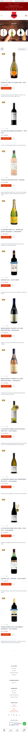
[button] (26, 15)
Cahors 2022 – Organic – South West (13, 578)
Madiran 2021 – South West (10, 280)
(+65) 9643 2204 (14, 706)
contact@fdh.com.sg (14, 711)
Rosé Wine (3, 38)
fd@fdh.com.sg (14, 710)
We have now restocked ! (14, 1)
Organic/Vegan (21, 38)
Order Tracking (17, 3)
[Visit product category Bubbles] (12, 32)
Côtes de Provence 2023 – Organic (13, 180)
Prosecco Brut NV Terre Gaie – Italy (13, 82)
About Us (10, 3)
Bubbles (12, 38)
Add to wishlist (13, 88)
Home (12, 25)
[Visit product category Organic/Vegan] (20, 32)
